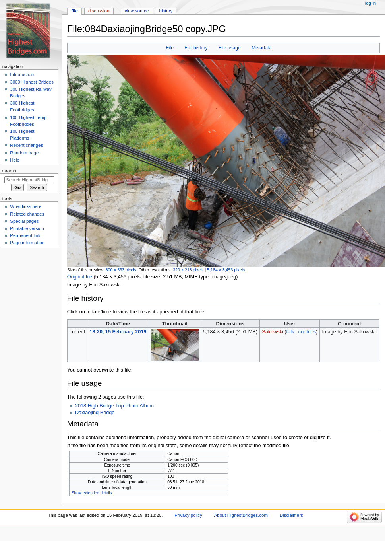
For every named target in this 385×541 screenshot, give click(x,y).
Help (14, 160)
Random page (24, 152)
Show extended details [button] (92, 493)
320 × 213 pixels (188, 269)
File (169, 48)
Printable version (27, 228)
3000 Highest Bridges (32, 82)
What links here (25, 206)
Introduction (22, 74)
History (166, 10)
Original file (79, 277)
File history (195, 48)
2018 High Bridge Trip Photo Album (114, 406)
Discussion (98, 10)
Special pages (24, 221)
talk (290, 332)
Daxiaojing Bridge (94, 412)
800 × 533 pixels (121, 269)
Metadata (261, 48)
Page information (27, 242)
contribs (307, 332)
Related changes (27, 214)
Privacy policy (188, 515)
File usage (230, 48)
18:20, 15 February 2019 (117, 332)
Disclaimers (291, 515)
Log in (370, 3)
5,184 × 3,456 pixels (226, 269)
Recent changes (26, 145)
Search (9, 170)
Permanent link (25, 235)
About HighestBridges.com (241, 515)
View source (137, 10)
